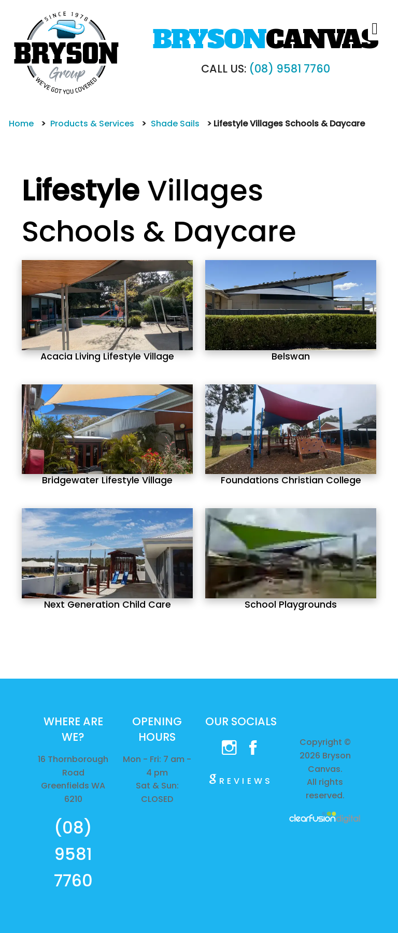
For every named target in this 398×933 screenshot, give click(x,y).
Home (21, 124)
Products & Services (92, 124)
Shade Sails (175, 124)
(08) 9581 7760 (289, 68)
